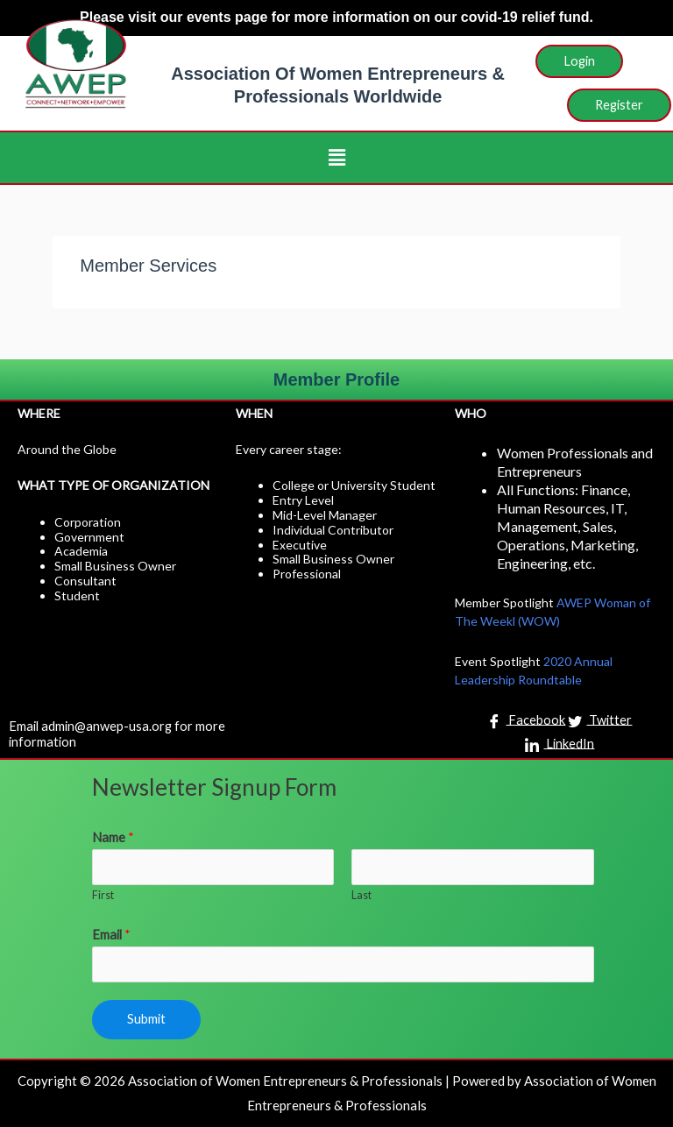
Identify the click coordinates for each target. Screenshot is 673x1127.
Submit (146, 1018)
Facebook (526, 721)
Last (361, 895)
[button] (336, 157)
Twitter (600, 721)
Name (113, 837)
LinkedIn (559, 745)
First (103, 895)
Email (111, 934)
